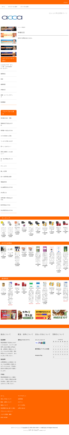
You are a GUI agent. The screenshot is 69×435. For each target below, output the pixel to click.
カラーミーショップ (16, 427)
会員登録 (20, 399)
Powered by (34, 430)
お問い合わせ (21, 408)
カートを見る (21, 405)
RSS (2, 417)
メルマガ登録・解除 (6, 414)
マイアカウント (22, 396)
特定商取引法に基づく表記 (8, 408)
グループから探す (23, 6)
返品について (4, 405)
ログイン (20, 402)
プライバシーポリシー (7, 411)
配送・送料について (6, 402)
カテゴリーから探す (11, 6)
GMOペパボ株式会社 (41, 427)
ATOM (5, 417)
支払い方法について (6, 399)
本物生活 (23, 27)
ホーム (3, 6)
